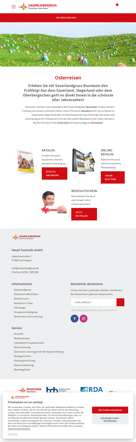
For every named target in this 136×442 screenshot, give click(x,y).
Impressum (13, 434)
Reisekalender (21, 338)
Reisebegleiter (21, 369)
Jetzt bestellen (85, 214)
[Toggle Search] (122, 6)
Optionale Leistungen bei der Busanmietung (38, 351)
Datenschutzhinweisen (19, 428)
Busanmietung (21, 347)
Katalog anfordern (55, 173)
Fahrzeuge (19, 307)
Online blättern (113, 177)
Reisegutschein (21, 356)
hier (94, 118)
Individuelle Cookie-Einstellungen (110, 419)
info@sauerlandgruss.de (25, 268)
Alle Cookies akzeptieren (110, 410)
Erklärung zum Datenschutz (89, 310)
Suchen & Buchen (68, 17)
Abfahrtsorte (20, 298)
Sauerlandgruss (21, 289)
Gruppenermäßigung (25, 312)
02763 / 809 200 (29, 272)
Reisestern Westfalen (25, 294)
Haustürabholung (23, 365)
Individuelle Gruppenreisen (28, 342)
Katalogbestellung (23, 360)
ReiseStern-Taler (22, 303)
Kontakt (17, 333)
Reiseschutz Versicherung (27, 316)
